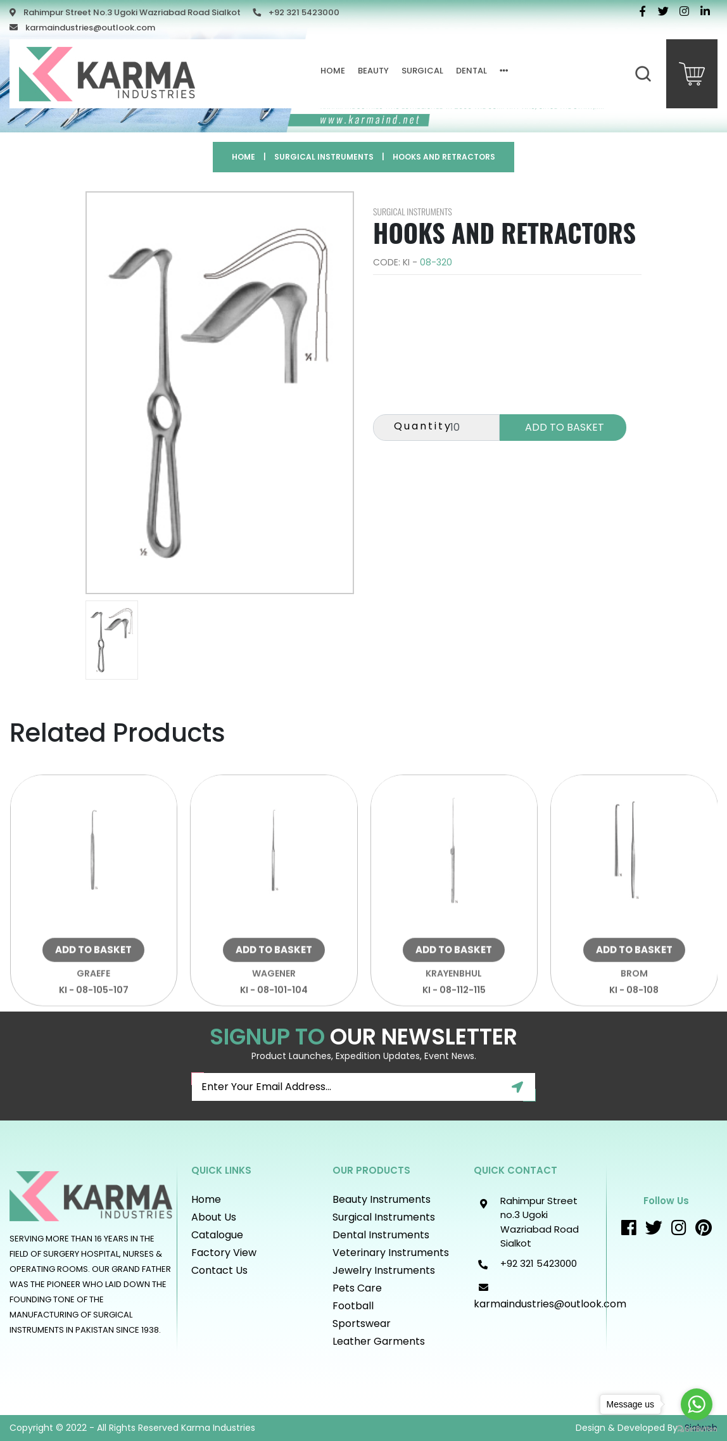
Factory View (223, 1252)
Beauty (373, 71)
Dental (471, 71)
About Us (213, 1217)
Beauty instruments (381, 1199)
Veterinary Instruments (390, 1252)
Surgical (422, 71)
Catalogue (217, 1235)
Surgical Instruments (324, 156)
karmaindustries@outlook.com (90, 28)
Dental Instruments (380, 1235)
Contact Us (219, 1270)
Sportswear (361, 1323)
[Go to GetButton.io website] (696, 1428)
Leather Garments (378, 1341)
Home (332, 71)
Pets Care (357, 1288)
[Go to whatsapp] (696, 1404)
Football (353, 1305)
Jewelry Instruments (383, 1270)
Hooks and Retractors (444, 156)
